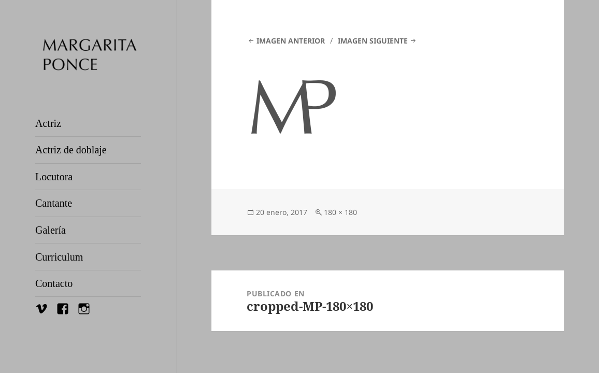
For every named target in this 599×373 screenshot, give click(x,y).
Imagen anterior (290, 41)
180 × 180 (340, 212)
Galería (50, 230)
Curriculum (59, 257)
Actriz (48, 123)
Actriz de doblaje (71, 149)
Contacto (54, 283)
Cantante (53, 203)
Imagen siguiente (373, 41)
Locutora (54, 176)
